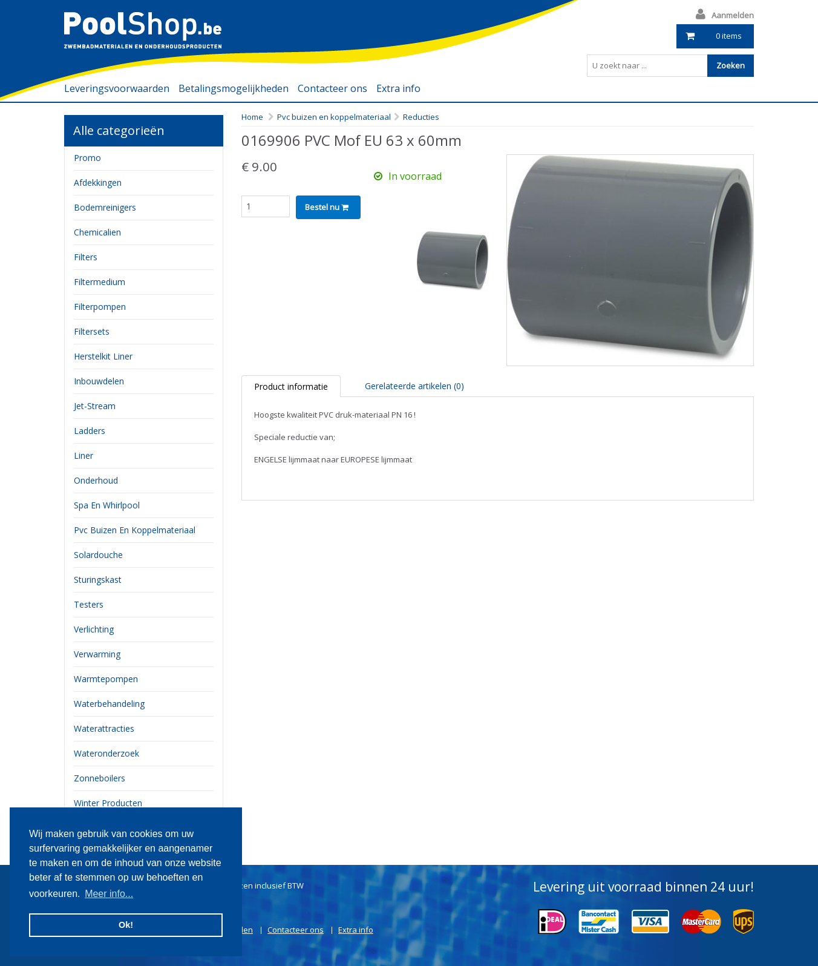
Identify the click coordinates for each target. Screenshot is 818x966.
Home (252, 116)
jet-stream (95, 406)
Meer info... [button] (109, 894)
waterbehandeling (109, 703)
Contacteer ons (332, 88)
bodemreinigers (105, 207)
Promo (87, 157)
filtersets (92, 331)
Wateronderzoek (106, 753)
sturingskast (98, 579)
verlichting (94, 629)
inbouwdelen (99, 381)
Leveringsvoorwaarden (116, 88)
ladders (89, 430)
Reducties (421, 116)
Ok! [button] (126, 925)
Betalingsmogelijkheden (233, 88)
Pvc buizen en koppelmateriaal (334, 116)
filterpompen (100, 306)
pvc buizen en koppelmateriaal (134, 530)
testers (88, 604)
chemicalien (97, 232)
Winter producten (108, 803)
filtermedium (99, 282)
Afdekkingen (98, 182)
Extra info (398, 88)
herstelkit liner (103, 356)
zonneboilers (99, 778)
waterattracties (104, 728)
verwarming (97, 654)
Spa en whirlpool (107, 505)
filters (85, 257)
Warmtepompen (106, 679)
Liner (83, 455)
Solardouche (98, 554)
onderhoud (96, 480)
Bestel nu (326, 207)
